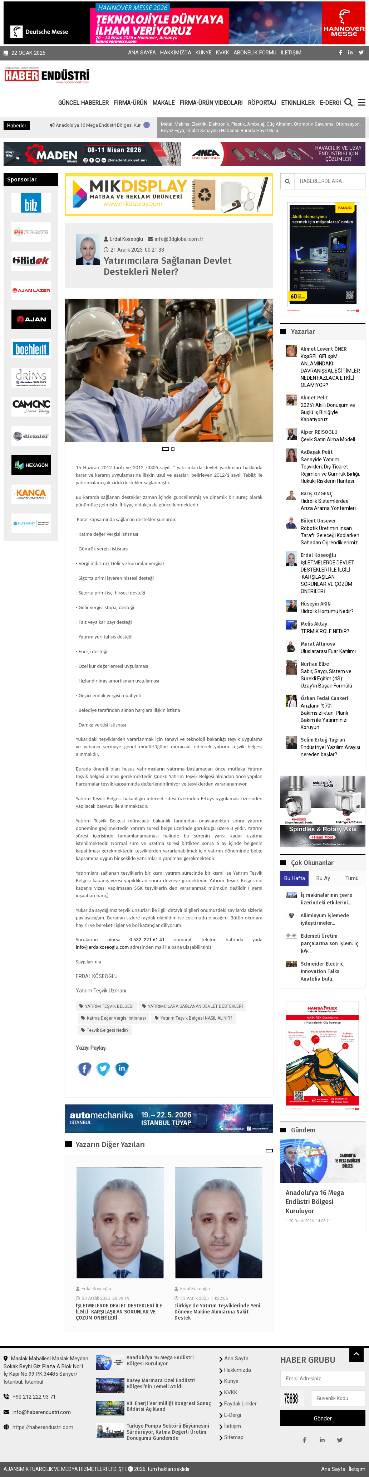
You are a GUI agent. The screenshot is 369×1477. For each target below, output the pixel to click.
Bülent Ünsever (318, 521)
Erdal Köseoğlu (318, 555)
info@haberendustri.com (37, 1412)
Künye (204, 52)
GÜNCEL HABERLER (83, 102)
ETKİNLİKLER (298, 102)
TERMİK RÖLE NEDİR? (325, 631)
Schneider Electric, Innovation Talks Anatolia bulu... (322, 971)
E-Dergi (232, 1415)
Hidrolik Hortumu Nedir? (327, 611)
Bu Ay (323, 878)
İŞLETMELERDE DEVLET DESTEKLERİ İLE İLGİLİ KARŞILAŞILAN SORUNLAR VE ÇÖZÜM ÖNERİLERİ (119, 1312)
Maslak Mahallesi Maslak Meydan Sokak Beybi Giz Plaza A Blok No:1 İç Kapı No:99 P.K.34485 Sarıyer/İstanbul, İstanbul (46, 1370)
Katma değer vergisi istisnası (116, 1018)
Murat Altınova (318, 644)
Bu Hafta (294, 878)
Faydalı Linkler (240, 1403)
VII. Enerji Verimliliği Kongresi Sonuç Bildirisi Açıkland (169, 1407)
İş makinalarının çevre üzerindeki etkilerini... (326, 899)
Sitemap (233, 1437)
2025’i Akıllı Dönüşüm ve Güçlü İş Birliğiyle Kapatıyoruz (328, 412)
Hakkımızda (175, 52)
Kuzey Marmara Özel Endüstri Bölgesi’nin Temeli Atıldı (161, 1384)
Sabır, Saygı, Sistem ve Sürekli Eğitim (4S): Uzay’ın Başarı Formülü (326, 679)
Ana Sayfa (142, 52)
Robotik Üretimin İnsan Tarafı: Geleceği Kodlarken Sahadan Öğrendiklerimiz (330, 535)
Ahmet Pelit (314, 398)
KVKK (222, 52)
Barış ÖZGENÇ (317, 494)
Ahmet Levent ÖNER (324, 349)
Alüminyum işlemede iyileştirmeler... (325, 919)
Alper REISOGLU (319, 432)
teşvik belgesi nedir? (107, 1030)
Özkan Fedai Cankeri (324, 698)
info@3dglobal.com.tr (175, 239)
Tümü (352, 878)
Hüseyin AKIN (316, 604)
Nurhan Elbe (315, 664)
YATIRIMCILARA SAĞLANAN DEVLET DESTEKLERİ (195, 1006)
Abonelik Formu (254, 52)
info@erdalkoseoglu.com (102, 947)
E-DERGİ (330, 102)
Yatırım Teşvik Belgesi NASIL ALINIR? (196, 1018)
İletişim (291, 52)
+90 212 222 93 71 (30, 1397)
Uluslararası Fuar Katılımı (328, 651)
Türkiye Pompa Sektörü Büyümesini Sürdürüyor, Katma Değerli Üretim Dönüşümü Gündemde (168, 1432)
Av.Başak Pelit (317, 452)
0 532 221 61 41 (146, 939)
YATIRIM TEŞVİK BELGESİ (109, 1006)
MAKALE (163, 102)
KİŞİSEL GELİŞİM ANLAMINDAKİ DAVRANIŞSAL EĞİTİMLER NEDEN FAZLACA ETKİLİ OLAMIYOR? (330, 371)
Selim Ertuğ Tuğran (323, 740)
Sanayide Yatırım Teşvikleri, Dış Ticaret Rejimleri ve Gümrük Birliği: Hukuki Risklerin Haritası (330, 470)
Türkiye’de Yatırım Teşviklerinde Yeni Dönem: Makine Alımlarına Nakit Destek (217, 1312)
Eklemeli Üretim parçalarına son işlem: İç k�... (329, 943)
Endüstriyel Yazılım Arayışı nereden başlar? (330, 750)
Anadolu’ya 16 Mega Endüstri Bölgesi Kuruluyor (128, 125)
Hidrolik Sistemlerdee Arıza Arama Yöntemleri (328, 504)
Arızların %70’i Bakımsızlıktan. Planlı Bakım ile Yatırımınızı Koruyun (324, 716)
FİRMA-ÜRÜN (130, 102)
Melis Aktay (314, 624)
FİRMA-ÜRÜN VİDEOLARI (211, 102)
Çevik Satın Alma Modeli (328, 439)
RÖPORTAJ (262, 102)
